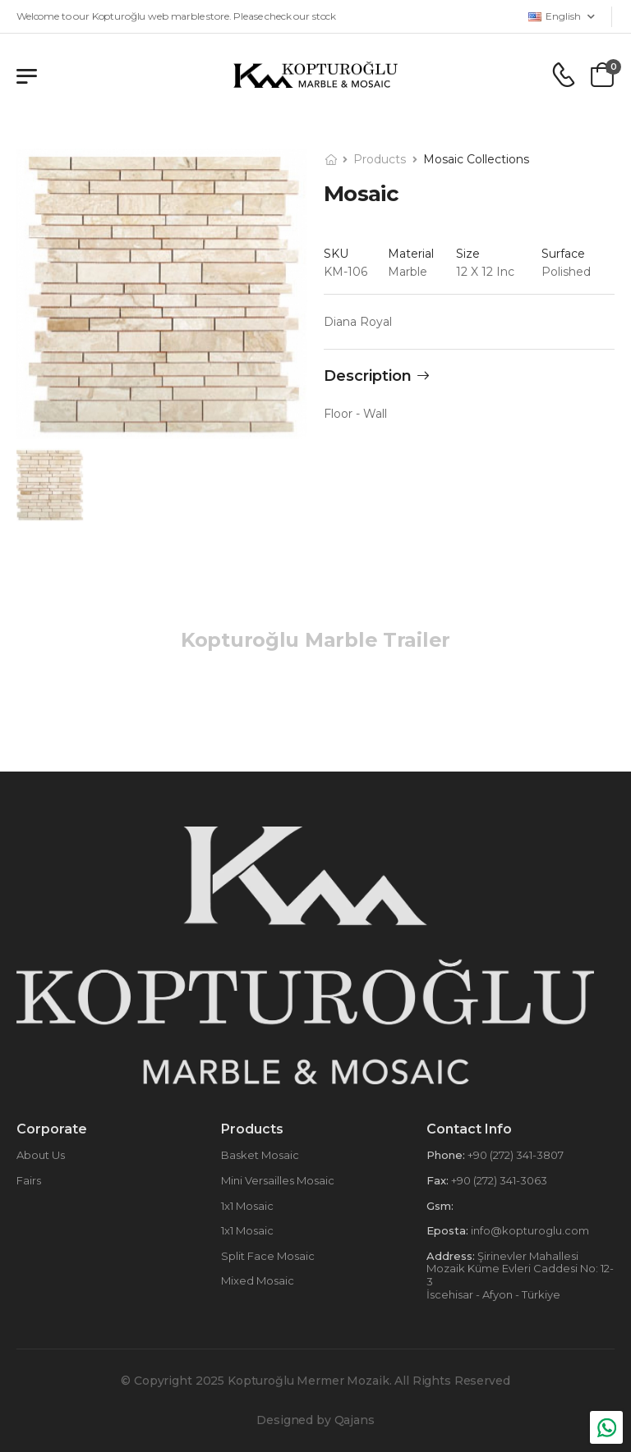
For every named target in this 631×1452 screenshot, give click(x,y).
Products (379, 159)
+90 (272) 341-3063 (498, 1180)
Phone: (445, 1154)
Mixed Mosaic (257, 1280)
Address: (450, 1255)
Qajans (354, 1420)
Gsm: (440, 1205)
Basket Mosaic (260, 1154)
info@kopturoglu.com (528, 1230)
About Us (40, 1154)
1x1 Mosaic (247, 1205)
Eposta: (447, 1230)
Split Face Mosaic (268, 1255)
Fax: (437, 1180)
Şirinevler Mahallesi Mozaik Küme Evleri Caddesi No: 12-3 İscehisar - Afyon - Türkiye (520, 1275)
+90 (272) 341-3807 (514, 1154)
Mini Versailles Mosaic (277, 1180)
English (554, 16)
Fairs (28, 1180)
